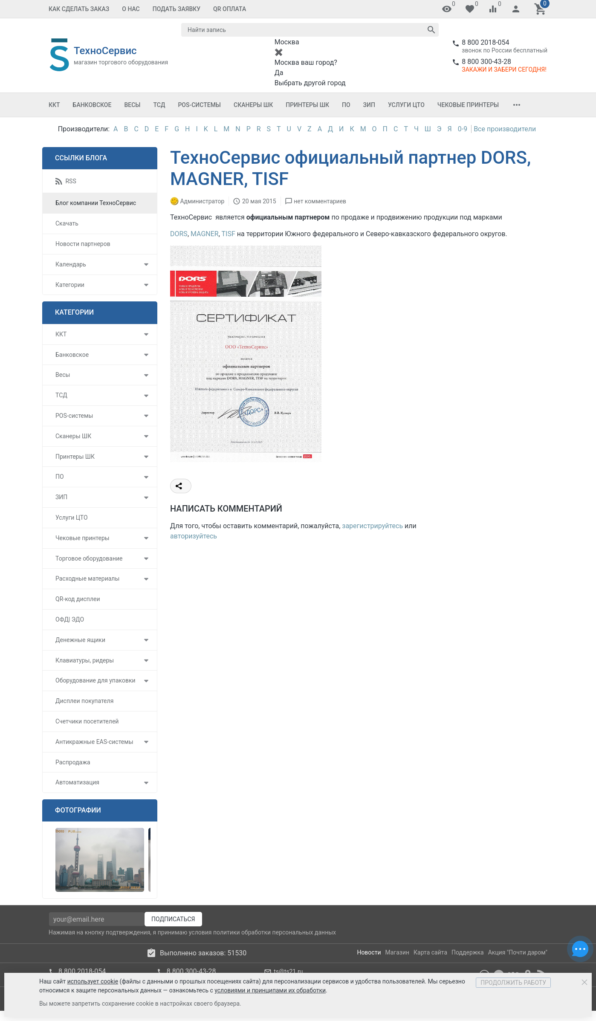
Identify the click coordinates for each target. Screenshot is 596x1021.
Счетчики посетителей (87, 721)
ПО (346, 104)
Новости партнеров (82, 243)
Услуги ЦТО (406, 104)
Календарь (70, 264)
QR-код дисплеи (77, 599)
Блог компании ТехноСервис (95, 203)
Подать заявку (176, 9)
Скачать (66, 223)
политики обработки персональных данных (274, 932)
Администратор (202, 201)
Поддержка (467, 952)
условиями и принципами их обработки (270, 990)
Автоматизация (77, 782)
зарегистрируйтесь (372, 526)
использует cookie (92, 981)
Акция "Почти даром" (517, 952)
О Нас (131, 9)
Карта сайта (430, 952)
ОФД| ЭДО (69, 619)
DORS (179, 234)
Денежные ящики (80, 639)
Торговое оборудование (89, 558)
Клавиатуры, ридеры (84, 660)
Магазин (397, 952)
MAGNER (205, 234)
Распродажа (72, 762)
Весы (132, 104)
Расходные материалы (87, 578)
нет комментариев (320, 201)
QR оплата (229, 9)
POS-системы (199, 104)
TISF (228, 234)
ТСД (159, 104)
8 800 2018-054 (485, 42)
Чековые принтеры (468, 104)
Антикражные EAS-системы (94, 741)
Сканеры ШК (253, 104)
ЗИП (369, 104)
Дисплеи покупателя (84, 700)
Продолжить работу (513, 982)
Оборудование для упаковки (95, 680)
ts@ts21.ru (288, 971)
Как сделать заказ (79, 9)
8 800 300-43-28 (486, 62)
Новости (369, 952)
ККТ (54, 104)
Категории (69, 284)
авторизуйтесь (193, 536)
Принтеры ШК (307, 104)
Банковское (92, 104)
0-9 (462, 129)
